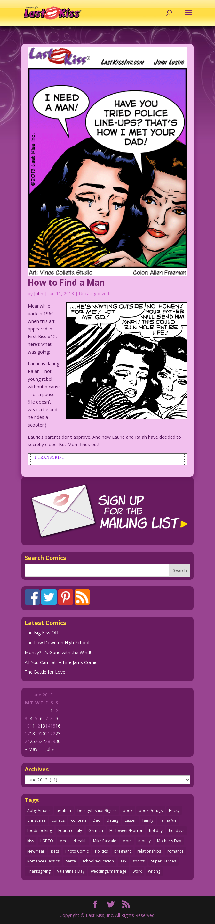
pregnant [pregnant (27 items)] (122, 851)
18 (32, 733)
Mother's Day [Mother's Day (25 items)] (169, 841)
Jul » (49, 749)
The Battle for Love (45, 672)
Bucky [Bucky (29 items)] (174, 810)
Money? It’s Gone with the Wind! (58, 652)
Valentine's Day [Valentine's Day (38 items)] (70, 871)
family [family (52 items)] (147, 820)
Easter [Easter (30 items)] (130, 820)
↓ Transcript (49, 457)
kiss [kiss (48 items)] (30, 841)
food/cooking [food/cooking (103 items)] (39, 830)
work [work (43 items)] (137, 871)
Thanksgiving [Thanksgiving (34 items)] (39, 871)
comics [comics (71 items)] (58, 820)
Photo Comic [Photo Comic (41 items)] (77, 851)
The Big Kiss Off (41, 632)
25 (32, 741)
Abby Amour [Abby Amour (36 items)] (38, 810)
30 (57, 741)
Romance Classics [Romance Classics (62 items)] (43, 861)
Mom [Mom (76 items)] (127, 841)
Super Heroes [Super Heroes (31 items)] (163, 861)
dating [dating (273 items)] (112, 820)
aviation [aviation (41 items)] (64, 810)
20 (42, 733)
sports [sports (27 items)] (139, 861)
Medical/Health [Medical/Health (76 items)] (73, 841)
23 (57, 733)
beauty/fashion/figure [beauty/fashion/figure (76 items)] (96, 810)
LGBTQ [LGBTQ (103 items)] (46, 841)
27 (42, 741)
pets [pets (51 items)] (55, 851)
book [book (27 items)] (127, 810)
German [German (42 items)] (95, 830)
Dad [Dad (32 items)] (96, 820)
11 (32, 726)
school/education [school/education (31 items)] (98, 861)
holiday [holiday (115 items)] (156, 830)
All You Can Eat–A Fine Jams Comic (61, 662)
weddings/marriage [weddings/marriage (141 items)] (108, 871)
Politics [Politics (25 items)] (101, 851)
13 (42, 726)
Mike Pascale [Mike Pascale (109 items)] (104, 841)
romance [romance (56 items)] (175, 851)
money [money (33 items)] (144, 841)
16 (57, 726)
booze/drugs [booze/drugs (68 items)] (151, 810)
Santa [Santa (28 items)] (71, 861)
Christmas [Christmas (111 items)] (36, 820)
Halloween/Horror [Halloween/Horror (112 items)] (126, 830)
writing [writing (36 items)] (154, 871)
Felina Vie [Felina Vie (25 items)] (168, 820)
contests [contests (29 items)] (78, 820)
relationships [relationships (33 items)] (149, 851)
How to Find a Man (66, 282)
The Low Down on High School (57, 642)
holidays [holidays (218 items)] (176, 830)
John (38, 293)
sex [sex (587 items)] (123, 861)
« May (31, 749)
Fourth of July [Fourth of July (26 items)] (70, 830)
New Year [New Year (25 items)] (35, 851)
